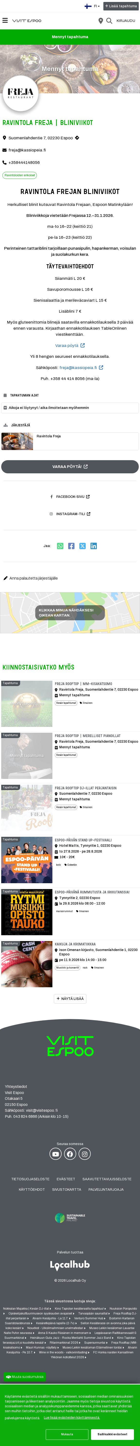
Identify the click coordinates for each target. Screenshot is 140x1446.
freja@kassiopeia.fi (27, 150)
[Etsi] (109, 21)
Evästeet (66, 1179)
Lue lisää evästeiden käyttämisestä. (72, 1418)
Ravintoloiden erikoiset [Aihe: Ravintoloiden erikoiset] (20, 175)
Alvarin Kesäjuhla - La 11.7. (51, 1318)
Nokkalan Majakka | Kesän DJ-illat (26, 1309)
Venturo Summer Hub (89, 1318)
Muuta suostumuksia (27, 1377)
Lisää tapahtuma (123, 6)
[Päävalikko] (5, 20)
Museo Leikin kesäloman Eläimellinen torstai (93, 1347)
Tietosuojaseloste (30, 1179)
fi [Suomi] (92, 5)
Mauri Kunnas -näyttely (41, 1347)
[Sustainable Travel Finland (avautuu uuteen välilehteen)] (70, 1227)
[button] (70, 578)
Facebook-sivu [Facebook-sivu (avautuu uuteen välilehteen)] (67, 497)
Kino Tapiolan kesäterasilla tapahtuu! (79, 1309)
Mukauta (67, 1434)
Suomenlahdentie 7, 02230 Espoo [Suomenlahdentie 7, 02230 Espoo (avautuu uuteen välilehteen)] (40, 138)
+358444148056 (24, 162)
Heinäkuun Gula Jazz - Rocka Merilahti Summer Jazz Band (71, 1338)
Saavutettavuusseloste (107, 1179)
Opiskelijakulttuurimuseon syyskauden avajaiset (40, 1313)
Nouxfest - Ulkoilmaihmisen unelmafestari (55, 1328)
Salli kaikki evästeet (112, 1434)
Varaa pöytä (66, 345)
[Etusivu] (26, 20)
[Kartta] (101, 21)
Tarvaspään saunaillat (93, 1313)
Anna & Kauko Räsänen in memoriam (63, 1333)
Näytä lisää (72, 999)
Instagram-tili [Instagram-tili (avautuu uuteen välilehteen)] (67, 514)
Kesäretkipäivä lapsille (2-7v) (55, 1323)
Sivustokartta (66, 1190)
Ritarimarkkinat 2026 (64, 1343)
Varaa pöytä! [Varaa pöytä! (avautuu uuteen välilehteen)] (67, 467)
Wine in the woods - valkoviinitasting (63, 1352)
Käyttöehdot (32, 1190)
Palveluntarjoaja (106, 1190)
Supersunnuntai (95, 1343)
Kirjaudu (125, 21)
